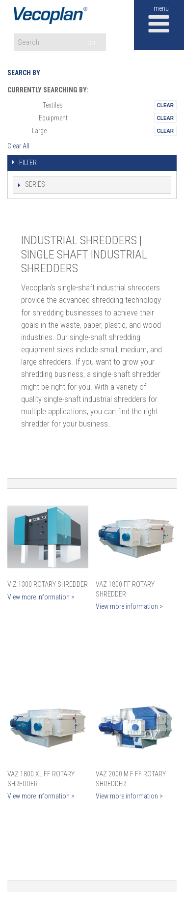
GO (91, 43)
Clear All (18, 146)
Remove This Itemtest (165, 105)
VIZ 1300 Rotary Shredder (47, 584)
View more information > (41, 597)
